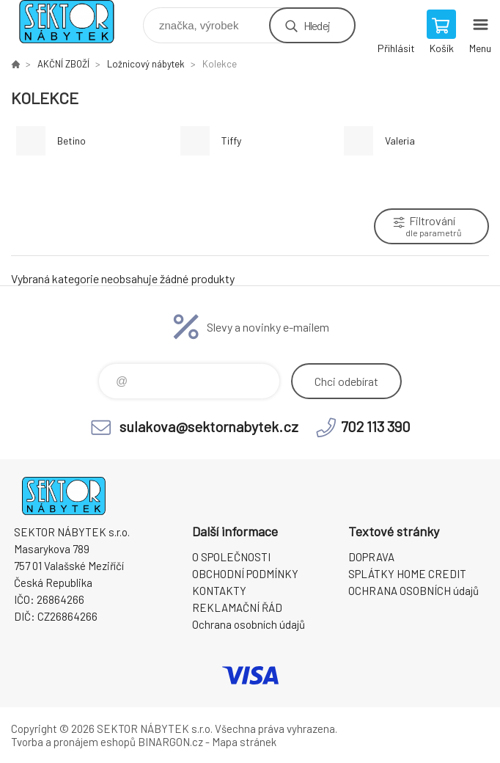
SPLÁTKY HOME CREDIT (407, 573)
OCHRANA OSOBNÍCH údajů (413, 590)
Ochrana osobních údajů (248, 624)
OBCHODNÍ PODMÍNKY (245, 573)
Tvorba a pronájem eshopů (73, 741)
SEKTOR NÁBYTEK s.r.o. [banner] (76, 21)
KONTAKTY (219, 590)
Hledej (317, 25)
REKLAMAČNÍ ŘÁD (237, 607)
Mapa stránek (244, 741)
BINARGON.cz (170, 741)
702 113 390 (376, 426)
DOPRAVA (371, 556)
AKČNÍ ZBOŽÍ (63, 64)
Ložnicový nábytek (146, 64)
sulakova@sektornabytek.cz (209, 426)
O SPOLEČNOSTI (231, 556)
